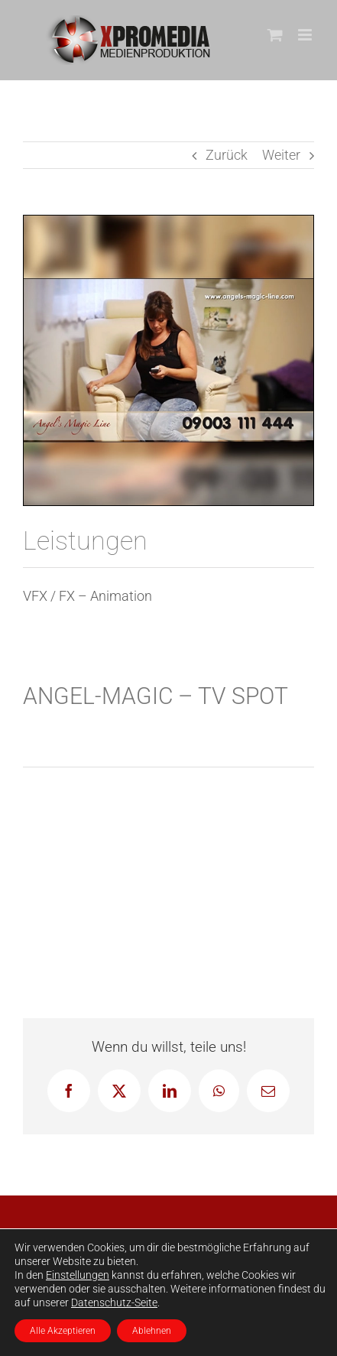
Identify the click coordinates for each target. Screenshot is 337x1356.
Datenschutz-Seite (114, 1302)
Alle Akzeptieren (63, 1330)
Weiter (281, 155)
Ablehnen (151, 1330)
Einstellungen (77, 1275)
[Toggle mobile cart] (275, 35)
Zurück (227, 155)
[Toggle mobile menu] (306, 35)
